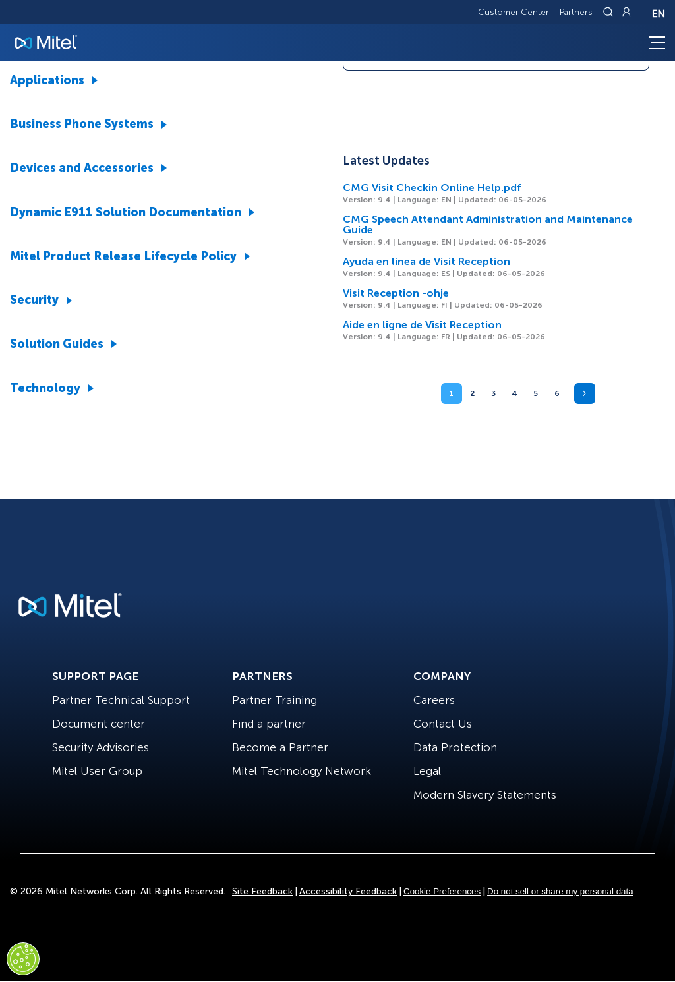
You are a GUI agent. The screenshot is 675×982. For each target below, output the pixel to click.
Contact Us (442, 723)
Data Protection (455, 747)
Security (34, 300)
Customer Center (513, 12)
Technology (45, 388)
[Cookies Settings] (23, 958)
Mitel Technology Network (301, 771)
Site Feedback (262, 891)
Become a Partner (280, 747)
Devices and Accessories (82, 168)
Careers (434, 700)
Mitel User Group (97, 771)
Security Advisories (100, 747)
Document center (98, 723)
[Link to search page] (609, 11)
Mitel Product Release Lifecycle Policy (123, 256)
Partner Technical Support (121, 700)
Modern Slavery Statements (484, 794)
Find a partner (269, 723)
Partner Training (274, 700)
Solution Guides (56, 344)
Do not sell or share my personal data (560, 891)
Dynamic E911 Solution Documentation (125, 212)
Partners (576, 12)
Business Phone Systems (82, 124)
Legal (427, 771)
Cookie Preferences (442, 891)
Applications (47, 80)
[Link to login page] (626, 11)
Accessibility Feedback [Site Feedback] (348, 891)
